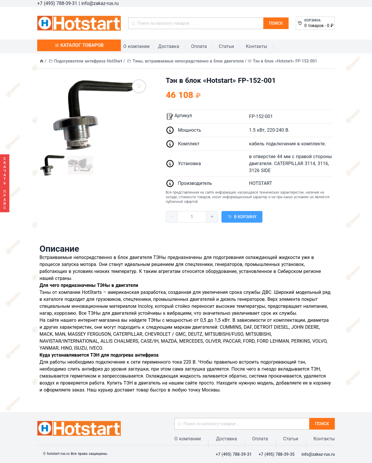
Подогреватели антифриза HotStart (88, 61)
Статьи (226, 46)
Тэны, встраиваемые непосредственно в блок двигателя (188, 61)
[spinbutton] (192, 217)
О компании (136, 46)
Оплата (199, 46)
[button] (172, 216)
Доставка (168, 46)
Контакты (256, 46)
